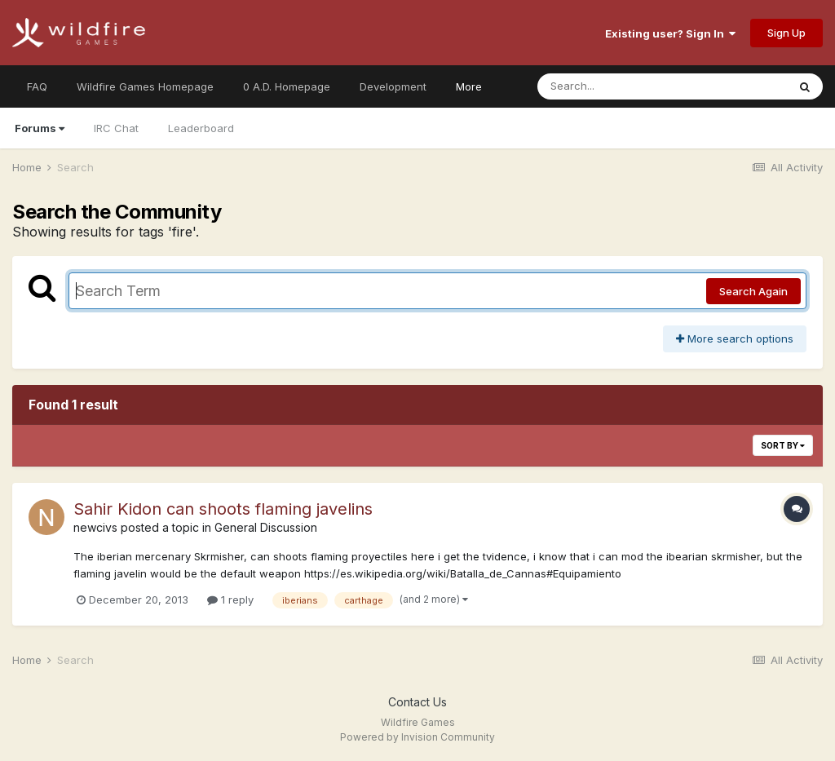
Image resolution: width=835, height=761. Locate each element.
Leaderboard (201, 128)
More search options (734, 338)
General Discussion (265, 527)
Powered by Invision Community (417, 737)
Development (393, 86)
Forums (39, 128)
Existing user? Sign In (670, 33)
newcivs (95, 527)
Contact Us (417, 702)
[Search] (617, 86)
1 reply (230, 599)
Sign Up (786, 32)
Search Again (753, 291)
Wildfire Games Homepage (145, 86)
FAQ (37, 86)
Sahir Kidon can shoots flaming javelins (223, 509)
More (469, 86)
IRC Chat (116, 128)
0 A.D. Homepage (286, 86)
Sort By (783, 445)
